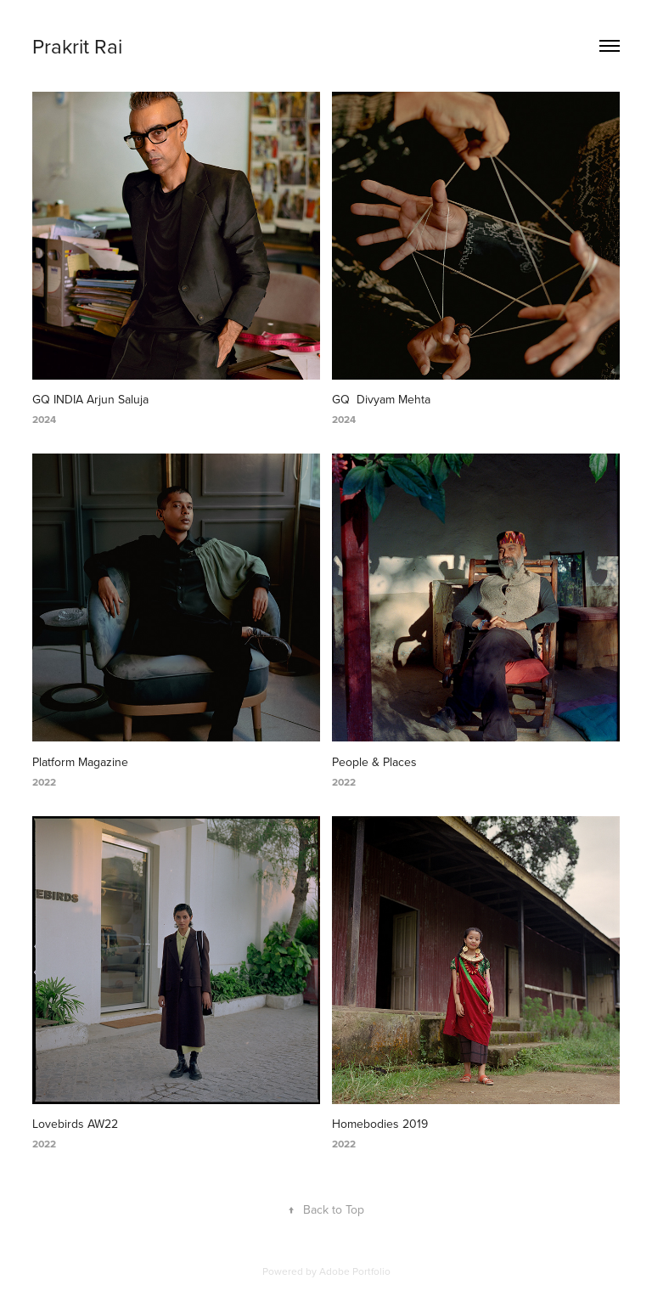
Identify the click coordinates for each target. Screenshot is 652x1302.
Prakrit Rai (77, 45)
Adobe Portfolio (355, 1271)
